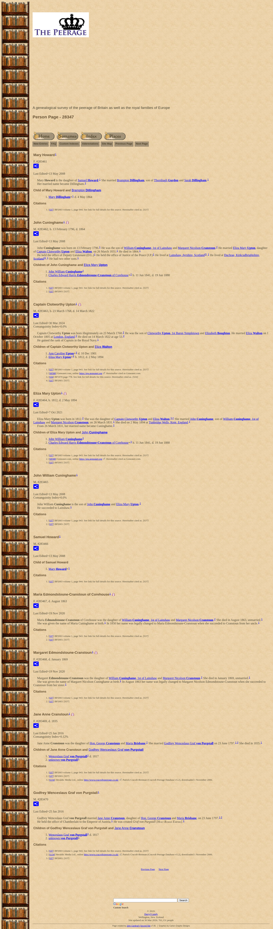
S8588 (52, 373)
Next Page (142, 143)
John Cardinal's (133, 926)
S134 (51, 779)
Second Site (145, 926)
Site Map (107, 143)
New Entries (41, 143)
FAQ (53, 143)
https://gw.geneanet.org (90, 373)
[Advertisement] (151, 72)
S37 (51, 209)
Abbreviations (90, 143)
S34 (51, 376)
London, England (64, 336)
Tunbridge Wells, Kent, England (168, 422)
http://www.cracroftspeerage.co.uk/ (101, 779)
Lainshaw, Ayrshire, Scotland (187, 255)
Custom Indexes (69, 143)
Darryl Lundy (151, 914)
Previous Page (124, 143)
